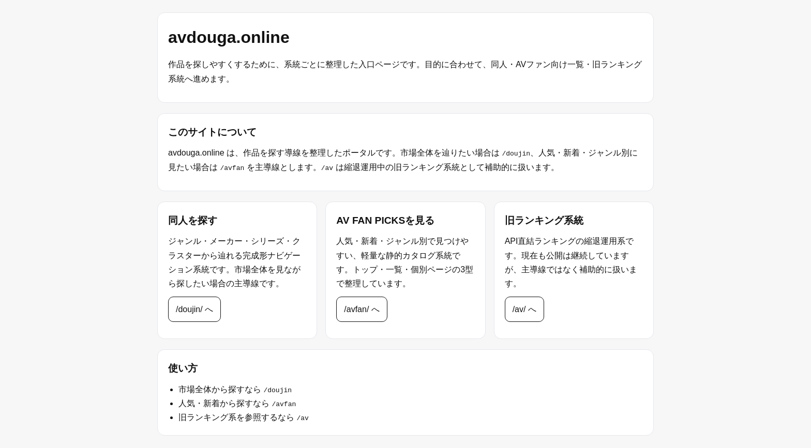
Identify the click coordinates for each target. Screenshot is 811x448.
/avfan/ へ (361, 309)
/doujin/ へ (194, 309)
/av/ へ (524, 309)
